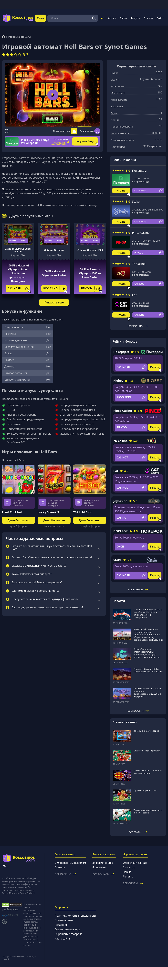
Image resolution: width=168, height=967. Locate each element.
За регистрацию (102, 862)
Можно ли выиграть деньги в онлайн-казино (148, 771)
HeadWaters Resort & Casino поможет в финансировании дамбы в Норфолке (148, 692)
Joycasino (120, 501)
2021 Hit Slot (82, 512)
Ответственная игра (67, 929)
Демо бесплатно (18, 240)
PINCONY (91, 288)
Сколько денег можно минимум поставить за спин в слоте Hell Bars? (52, 548)
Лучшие (128, 876)
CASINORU (19, 288)
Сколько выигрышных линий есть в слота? (39, 565)
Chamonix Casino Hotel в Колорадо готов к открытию (148, 670)
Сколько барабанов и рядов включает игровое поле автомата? (52, 557)
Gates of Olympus (54, 250)
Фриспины (99, 867)
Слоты (123, 18)
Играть (121, 190)
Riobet (118, 380)
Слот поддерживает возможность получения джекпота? (47, 607)
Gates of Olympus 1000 (90, 250)
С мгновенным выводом (70, 862)
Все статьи (138, 832)
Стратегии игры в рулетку (147, 750)
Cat (134, 294)
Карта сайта (62, 938)
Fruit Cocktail (12, 512)
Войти (160, 18)
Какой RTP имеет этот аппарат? (31, 574)
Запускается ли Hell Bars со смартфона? (37, 582)
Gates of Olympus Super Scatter (18, 250)
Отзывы (148, 18)
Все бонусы (138, 589)
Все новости (138, 710)
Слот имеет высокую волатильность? (35, 591)
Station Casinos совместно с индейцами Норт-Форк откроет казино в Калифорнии (148, 613)
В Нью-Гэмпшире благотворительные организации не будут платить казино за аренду (147, 653)
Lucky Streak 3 (48, 512)
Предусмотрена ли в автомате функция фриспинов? (45, 599)
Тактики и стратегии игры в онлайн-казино (148, 811)
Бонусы (135, 18)
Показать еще (54, 302)
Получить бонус (85, 141)
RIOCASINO (55, 288)
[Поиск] (94, 18)
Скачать (60, 867)
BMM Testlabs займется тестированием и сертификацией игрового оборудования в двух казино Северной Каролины (148, 634)
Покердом (139, 170)
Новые (127, 872)
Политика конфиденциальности (75, 915)
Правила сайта (64, 920)
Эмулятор (129, 867)
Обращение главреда (68, 934)
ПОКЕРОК (120, 531)
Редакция (61, 924)
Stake (136, 201)
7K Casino (139, 263)
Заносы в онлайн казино (146, 731)
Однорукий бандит (135, 862)
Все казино (138, 326)
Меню (43, 18)
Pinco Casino (141, 232)
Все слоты (133, 883)
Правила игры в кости (145, 790)
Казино (111, 18)
